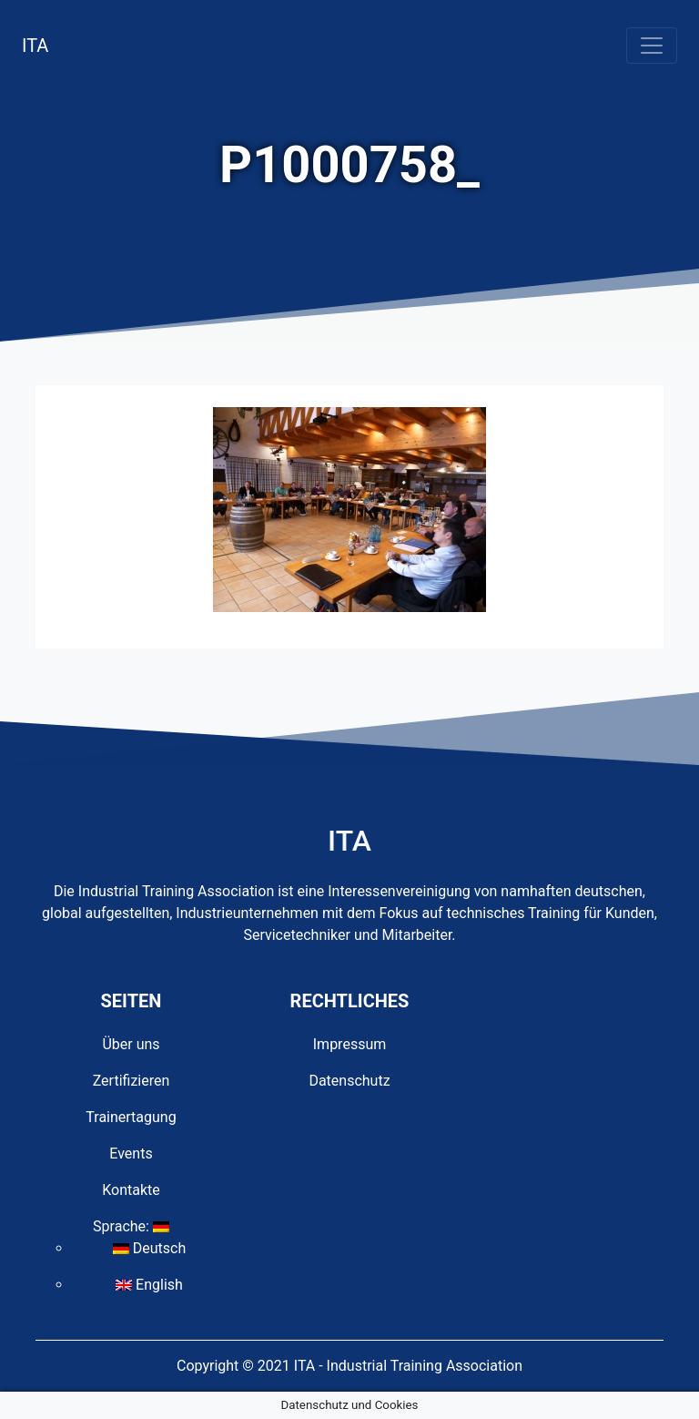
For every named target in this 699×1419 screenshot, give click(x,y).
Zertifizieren (131, 1080)
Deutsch (149, 1248)
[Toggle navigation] (651, 45)
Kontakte (131, 1190)
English (149, 1284)
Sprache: (131, 1226)
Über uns (130, 1044)
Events (130, 1153)
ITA (35, 45)
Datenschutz (349, 1080)
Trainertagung (131, 1117)
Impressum (350, 1044)
